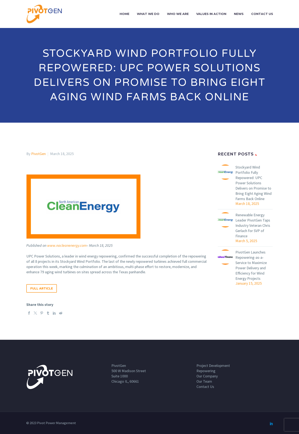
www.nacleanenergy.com (67, 245)
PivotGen (38, 153)
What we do (148, 14)
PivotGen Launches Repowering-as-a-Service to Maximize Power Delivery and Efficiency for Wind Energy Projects (251, 265)
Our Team (204, 381)
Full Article (41, 288)
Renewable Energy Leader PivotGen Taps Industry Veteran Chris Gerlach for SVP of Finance (252, 225)
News (239, 14)
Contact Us (262, 14)
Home (124, 14)
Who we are (178, 14)
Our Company (207, 376)
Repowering (205, 370)
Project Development (213, 365)
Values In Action (211, 14)
